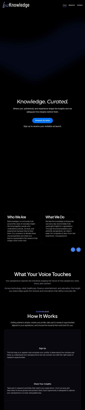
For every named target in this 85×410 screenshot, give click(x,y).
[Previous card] (73, 249)
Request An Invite (42, 120)
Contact (79, 5)
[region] (42, 228)
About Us (72, 5)
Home (64, 5)
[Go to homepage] (16, 5)
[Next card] (78, 249)
